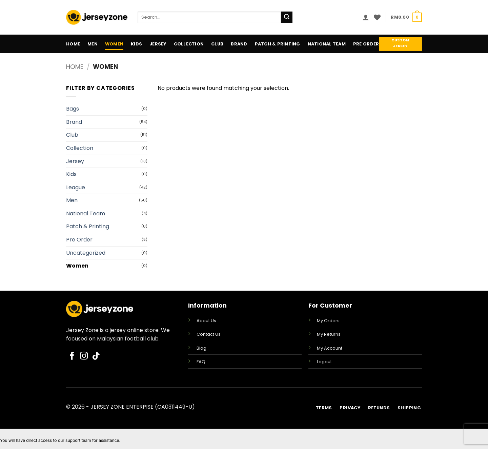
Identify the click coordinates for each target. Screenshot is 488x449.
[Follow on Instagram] (84, 356)
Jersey (157, 44)
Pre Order (366, 44)
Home (73, 44)
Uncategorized (85, 253)
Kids (136, 44)
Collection (189, 44)
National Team (327, 44)
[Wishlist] (377, 17)
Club (217, 44)
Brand (239, 44)
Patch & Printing (277, 44)
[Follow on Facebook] (72, 356)
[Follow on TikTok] (96, 356)
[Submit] (286, 17)
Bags (72, 109)
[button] (365, 17)
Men (92, 44)
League (75, 187)
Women (114, 44)
